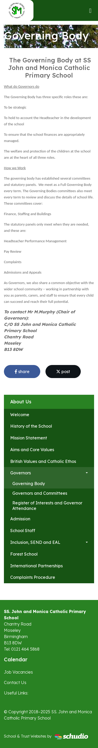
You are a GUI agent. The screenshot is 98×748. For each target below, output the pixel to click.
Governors (20, 472)
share (22, 371)
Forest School (24, 554)
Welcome (19, 414)
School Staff (22, 530)
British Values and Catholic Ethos (43, 461)
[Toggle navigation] (90, 10)
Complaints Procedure (32, 577)
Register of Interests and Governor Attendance (47, 505)
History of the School (31, 426)
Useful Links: (16, 693)
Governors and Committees (39, 493)
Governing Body (28, 483)
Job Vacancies (18, 672)
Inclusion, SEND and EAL (35, 542)
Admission (20, 518)
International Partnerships (36, 565)
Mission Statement (28, 437)
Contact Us (15, 682)
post (63, 371)
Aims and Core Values (32, 449)
